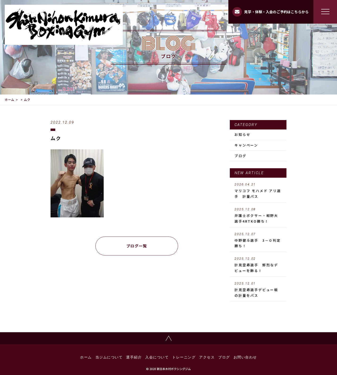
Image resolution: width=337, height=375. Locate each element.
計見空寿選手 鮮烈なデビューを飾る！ (258, 265)
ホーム (9, 99)
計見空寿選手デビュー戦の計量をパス (258, 290)
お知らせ (242, 134)
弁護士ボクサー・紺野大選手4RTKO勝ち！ (258, 215)
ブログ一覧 (136, 246)
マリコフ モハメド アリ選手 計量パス (258, 191)
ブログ (240, 155)
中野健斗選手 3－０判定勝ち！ (258, 240)
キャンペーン (246, 145)
